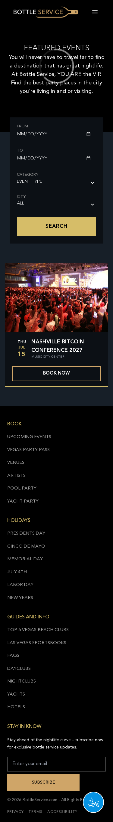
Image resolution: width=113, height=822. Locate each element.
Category (27, 175)
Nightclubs (21, 681)
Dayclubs (19, 668)
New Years (20, 598)
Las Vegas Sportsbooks (36, 643)
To (20, 150)
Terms (35, 812)
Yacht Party (23, 501)
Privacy (15, 812)
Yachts (16, 694)
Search (56, 226)
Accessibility (62, 812)
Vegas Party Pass (28, 450)
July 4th (17, 572)
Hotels (16, 707)
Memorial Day (25, 559)
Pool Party (21, 488)
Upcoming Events (29, 437)
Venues (15, 462)
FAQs (13, 655)
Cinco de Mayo (26, 546)
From (22, 126)
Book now (56, 373)
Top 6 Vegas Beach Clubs (38, 630)
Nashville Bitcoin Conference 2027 (57, 346)
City (21, 197)
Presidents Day (26, 533)
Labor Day (20, 585)
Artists (16, 475)
